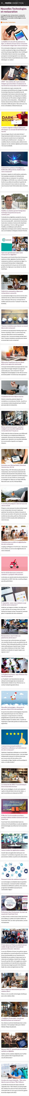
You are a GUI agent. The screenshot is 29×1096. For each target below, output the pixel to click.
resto (14, 2)
